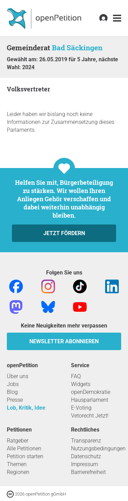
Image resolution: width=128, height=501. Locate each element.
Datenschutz (86, 456)
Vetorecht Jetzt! (90, 415)
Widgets (80, 384)
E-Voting (81, 407)
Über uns (17, 376)
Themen (17, 464)
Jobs (13, 384)
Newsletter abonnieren (64, 341)
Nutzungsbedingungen (98, 448)
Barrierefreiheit (88, 472)
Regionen (18, 472)
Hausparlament (89, 400)
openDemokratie (90, 392)
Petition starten (25, 456)
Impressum (84, 464)
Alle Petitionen (24, 448)
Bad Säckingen (77, 47)
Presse (15, 400)
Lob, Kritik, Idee (26, 407)
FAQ (76, 376)
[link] (117, 18)
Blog (12, 392)
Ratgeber (17, 440)
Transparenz (86, 440)
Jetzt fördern (64, 233)
